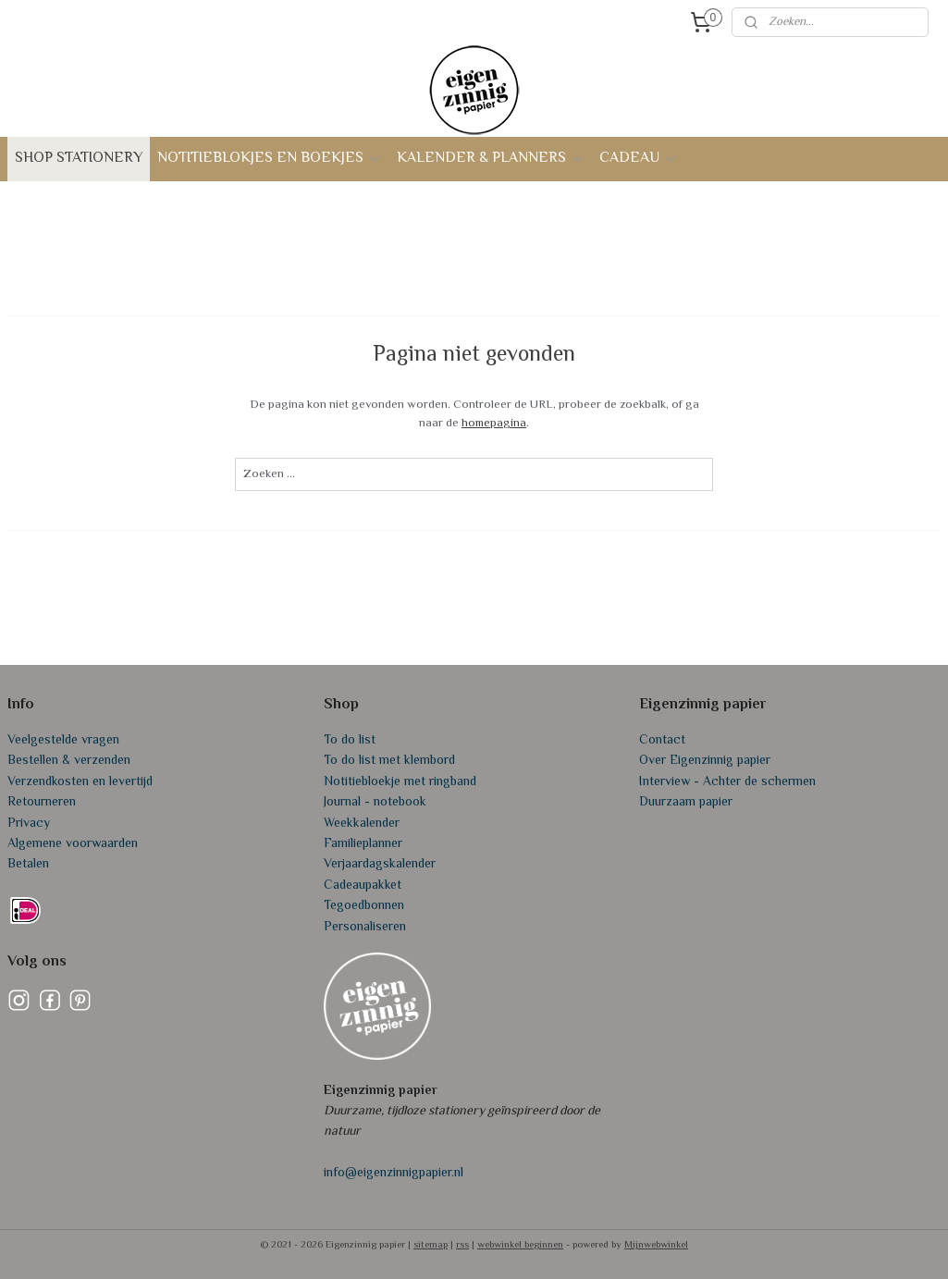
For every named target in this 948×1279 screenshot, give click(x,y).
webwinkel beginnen (520, 1245)
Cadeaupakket (362, 886)
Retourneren (41, 803)
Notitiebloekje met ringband (400, 782)
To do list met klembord (389, 761)
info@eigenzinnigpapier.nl (393, 1173)
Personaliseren (365, 927)
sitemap (430, 1245)
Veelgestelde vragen (63, 741)
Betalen (28, 865)
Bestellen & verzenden (68, 761)
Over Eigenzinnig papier (704, 761)
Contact (662, 741)
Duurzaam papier (686, 803)
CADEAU (638, 158)
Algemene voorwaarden (72, 844)
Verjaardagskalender (380, 865)
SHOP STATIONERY (78, 158)
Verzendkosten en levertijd (80, 782)
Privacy (28, 824)
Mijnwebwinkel (656, 1245)
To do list (350, 741)
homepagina (494, 423)
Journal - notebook (375, 803)
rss (462, 1245)
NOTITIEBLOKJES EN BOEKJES (269, 158)
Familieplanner (363, 844)
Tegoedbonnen (364, 906)
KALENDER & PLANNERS (491, 158)
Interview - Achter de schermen (727, 782)
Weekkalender (362, 824)
